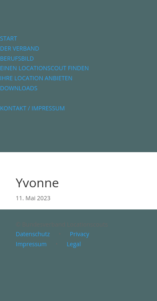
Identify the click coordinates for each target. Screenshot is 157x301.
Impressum (31, 244)
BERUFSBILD (17, 58)
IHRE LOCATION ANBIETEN (36, 78)
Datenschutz (33, 234)
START (8, 38)
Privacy (79, 234)
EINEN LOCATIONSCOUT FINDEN (44, 68)
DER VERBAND (19, 48)
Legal (74, 244)
